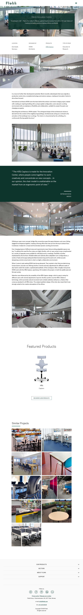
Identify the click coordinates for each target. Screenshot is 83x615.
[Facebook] (36, 592)
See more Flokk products (41, 398)
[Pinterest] (42, 592)
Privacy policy (35, 596)
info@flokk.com (43, 601)
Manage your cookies (45, 596)
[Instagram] (31, 592)
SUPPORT (59, 577)
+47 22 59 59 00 (42, 605)
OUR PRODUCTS (58, 564)
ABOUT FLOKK (58, 573)
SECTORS (59, 569)
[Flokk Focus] (52, 592)
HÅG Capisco (49, 47)
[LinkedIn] (47, 592)
